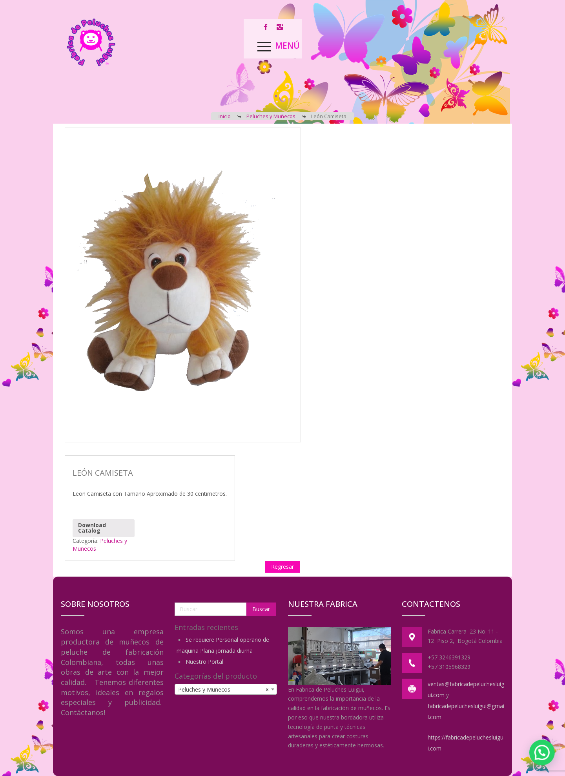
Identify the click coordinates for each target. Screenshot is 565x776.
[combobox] (226, 689)
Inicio (225, 116)
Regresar (282, 566)
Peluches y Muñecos (270, 116)
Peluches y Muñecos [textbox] (223, 689)
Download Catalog (92, 527)
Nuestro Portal (204, 661)
